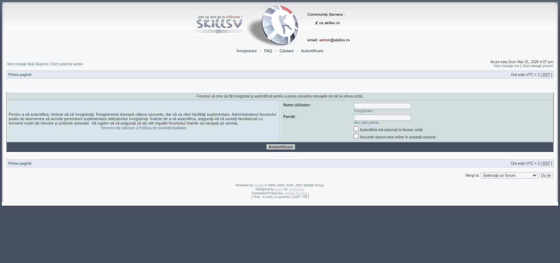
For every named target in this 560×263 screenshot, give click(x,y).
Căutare (287, 51)
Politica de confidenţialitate (162, 128)
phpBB (259, 185)
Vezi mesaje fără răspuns (27, 64)
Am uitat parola (366, 123)
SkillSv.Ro (296, 189)
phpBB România (297, 193)
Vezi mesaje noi (506, 66)
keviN (279, 189)
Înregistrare (247, 51)
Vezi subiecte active (67, 64)
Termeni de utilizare (117, 128)
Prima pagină (19, 75)
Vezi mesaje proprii (537, 66)
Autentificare (312, 51)
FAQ (268, 51)
